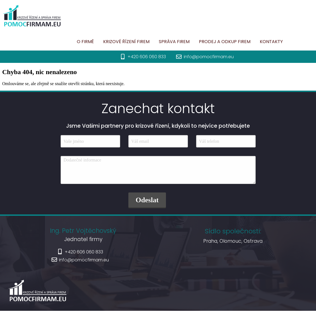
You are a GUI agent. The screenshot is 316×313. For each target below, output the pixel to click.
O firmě (66, 41)
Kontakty (144, 54)
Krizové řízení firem (107, 41)
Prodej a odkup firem (205, 41)
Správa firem (155, 41)
